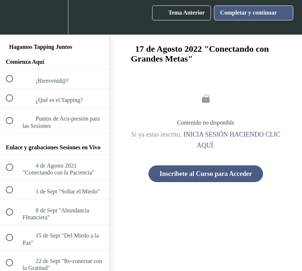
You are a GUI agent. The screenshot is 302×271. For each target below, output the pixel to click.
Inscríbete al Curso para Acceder (206, 173)
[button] (13, 17)
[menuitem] (54, 17)
